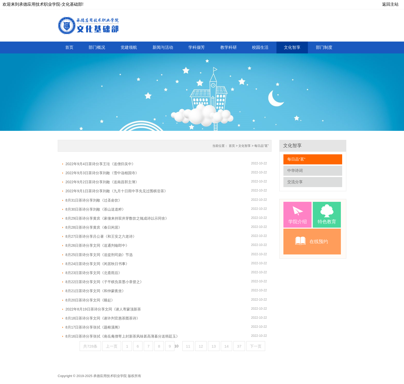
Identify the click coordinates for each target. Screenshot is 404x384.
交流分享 (295, 182)
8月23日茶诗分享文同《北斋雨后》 (93, 273)
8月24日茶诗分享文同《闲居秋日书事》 (97, 264)
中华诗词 (295, 170)
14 (226, 346)
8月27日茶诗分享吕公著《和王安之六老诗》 (100, 236)
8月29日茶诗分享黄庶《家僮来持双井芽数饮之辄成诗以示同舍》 (117, 218)
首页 (232, 146)
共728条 (90, 346)
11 (188, 346)
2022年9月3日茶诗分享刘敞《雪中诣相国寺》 (102, 173)
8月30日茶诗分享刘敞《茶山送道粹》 (95, 209)
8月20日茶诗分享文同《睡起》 (90, 300)
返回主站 (390, 4)
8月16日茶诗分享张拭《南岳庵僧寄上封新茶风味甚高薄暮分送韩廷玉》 (122, 336)
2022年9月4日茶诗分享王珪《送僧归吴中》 (100, 164)
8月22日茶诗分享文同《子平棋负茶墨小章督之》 (104, 282)
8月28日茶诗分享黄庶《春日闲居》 (93, 227)
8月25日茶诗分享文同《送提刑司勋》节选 (99, 255)
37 (239, 346)
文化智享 (244, 146)
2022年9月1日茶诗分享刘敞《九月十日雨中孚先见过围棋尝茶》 (116, 191)
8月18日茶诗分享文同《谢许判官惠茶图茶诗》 (102, 318)
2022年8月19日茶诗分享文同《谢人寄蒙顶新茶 (103, 309)
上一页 (111, 346)
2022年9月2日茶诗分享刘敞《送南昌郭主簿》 (102, 182)
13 (214, 346)
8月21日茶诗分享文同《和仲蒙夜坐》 (95, 291)
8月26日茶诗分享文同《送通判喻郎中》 (97, 245)
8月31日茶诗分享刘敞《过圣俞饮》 (93, 200)
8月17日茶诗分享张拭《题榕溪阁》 (93, 327)
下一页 (256, 346)
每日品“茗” (261, 146)
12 (201, 346)
